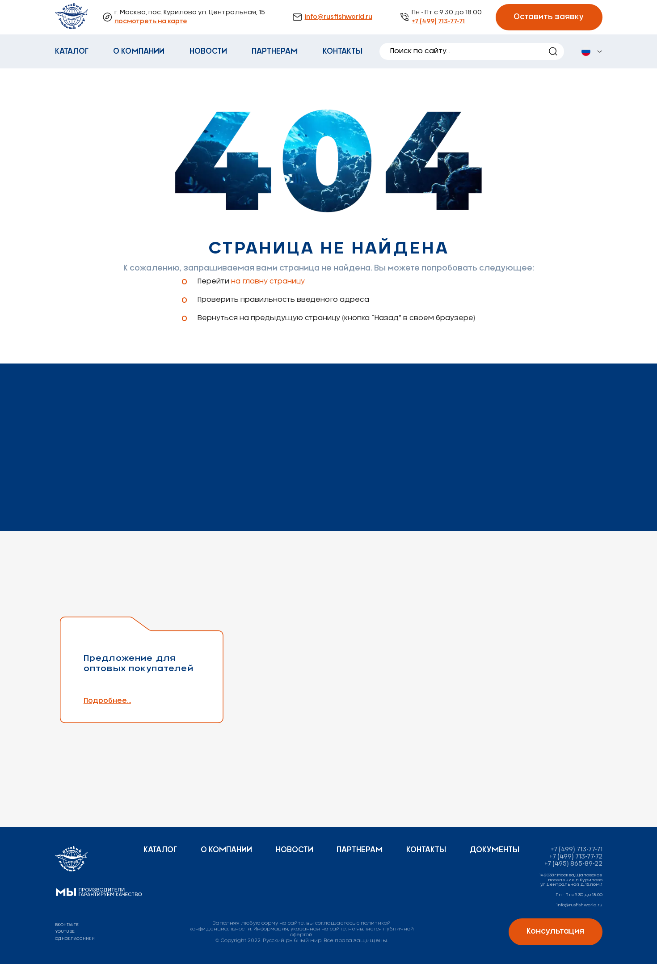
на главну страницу (268, 281)
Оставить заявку (549, 17)
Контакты (342, 51)
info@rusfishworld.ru (338, 17)
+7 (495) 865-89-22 (573, 864)
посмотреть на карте (150, 21)
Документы (494, 850)
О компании (138, 51)
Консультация (555, 931)
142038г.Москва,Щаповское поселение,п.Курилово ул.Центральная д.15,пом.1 (570, 880)
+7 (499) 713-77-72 (575, 857)
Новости (208, 51)
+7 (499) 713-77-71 (438, 21)
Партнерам (275, 51)
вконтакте (67, 925)
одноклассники (75, 939)
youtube (65, 932)
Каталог (71, 51)
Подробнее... (129, 701)
